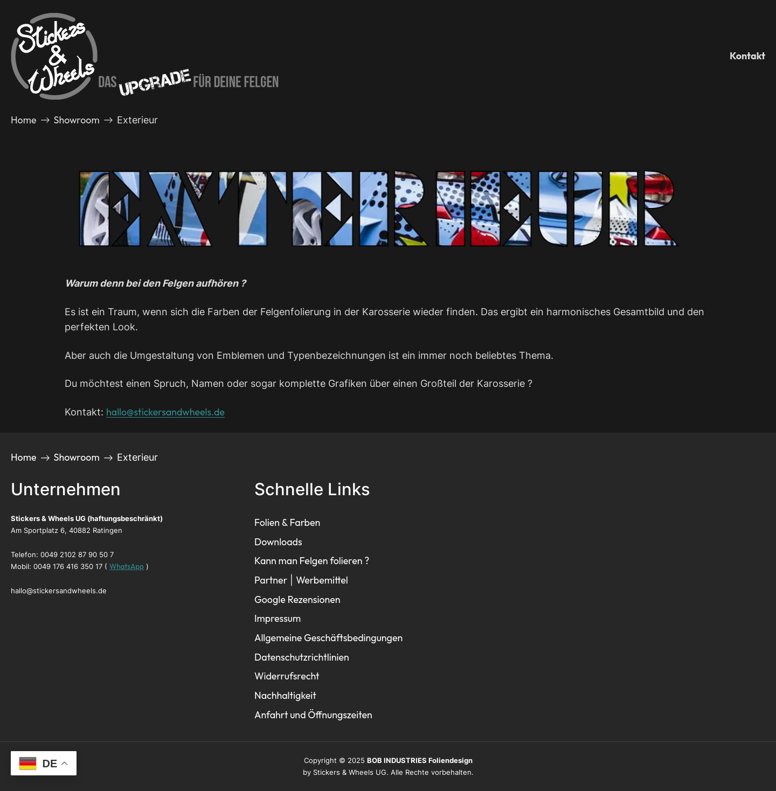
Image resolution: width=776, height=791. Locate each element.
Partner (270, 580)
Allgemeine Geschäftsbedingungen (328, 638)
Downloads (278, 542)
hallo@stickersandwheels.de (165, 412)
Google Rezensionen (297, 599)
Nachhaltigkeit (285, 695)
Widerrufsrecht (287, 676)
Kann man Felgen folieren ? (311, 560)
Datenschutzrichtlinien (301, 657)
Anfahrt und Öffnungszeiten (313, 715)
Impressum (277, 618)
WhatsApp (126, 566)
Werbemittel (322, 580)
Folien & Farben (287, 522)
